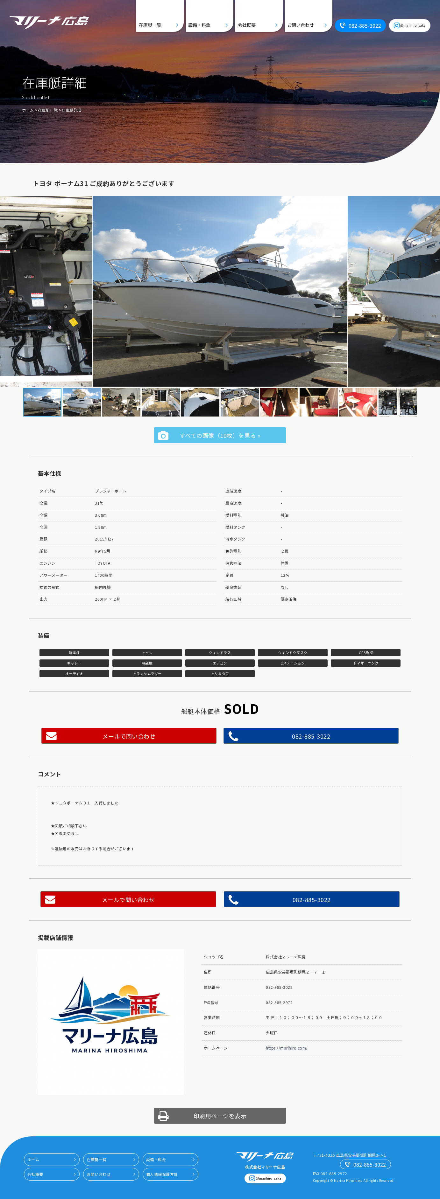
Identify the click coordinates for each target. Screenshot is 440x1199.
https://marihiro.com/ (287, 1048)
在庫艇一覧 (150, 25)
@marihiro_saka (413, 25)
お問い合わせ (300, 25)
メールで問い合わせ (129, 736)
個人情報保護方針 (162, 1174)
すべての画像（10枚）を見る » (220, 435)
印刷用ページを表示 (220, 1116)
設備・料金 (199, 25)
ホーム (28, 110)
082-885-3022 (365, 25)
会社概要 (247, 25)
